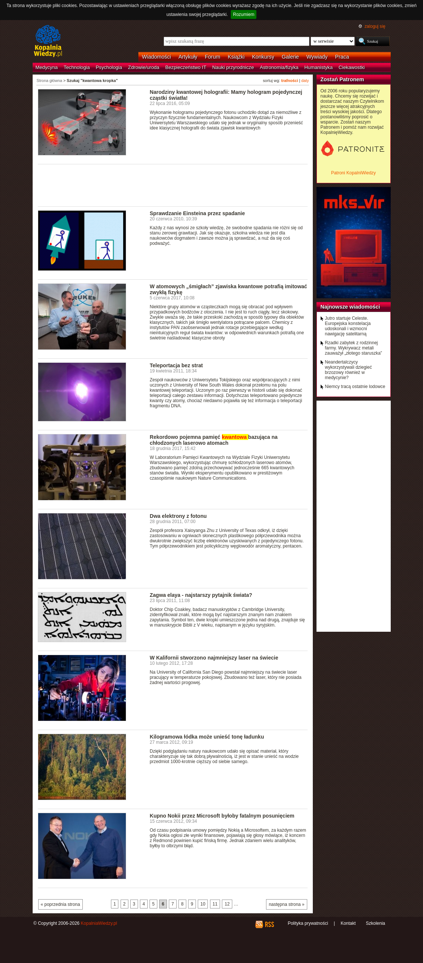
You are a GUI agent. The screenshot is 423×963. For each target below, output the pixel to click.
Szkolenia (375, 923)
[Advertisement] (173, 184)
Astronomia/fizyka (279, 67)
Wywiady (317, 57)
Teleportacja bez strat (176, 365)
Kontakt (348, 923)
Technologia (77, 67)
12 (226, 904)
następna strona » (286, 904)
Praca (342, 57)
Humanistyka (318, 67)
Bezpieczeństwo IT (185, 67)
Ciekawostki (352, 67)
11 (215, 904)
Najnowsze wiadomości (350, 307)
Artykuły (187, 57)
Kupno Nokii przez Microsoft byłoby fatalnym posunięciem (222, 816)
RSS (269, 924)
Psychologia (109, 67)
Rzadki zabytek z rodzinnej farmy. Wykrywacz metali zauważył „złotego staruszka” (353, 348)
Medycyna (47, 67)
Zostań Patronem (342, 79)
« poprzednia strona (60, 904)
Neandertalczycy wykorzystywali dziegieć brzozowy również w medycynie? (348, 369)
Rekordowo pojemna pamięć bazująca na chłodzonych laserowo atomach (214, 440)
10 (202, 904)
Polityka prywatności (308, 923)
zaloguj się (374, 26)
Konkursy (263, 57)
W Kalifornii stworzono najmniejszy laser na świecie (214, 658)
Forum (212, 57)
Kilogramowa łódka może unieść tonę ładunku (207, 737)
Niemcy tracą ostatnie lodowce (355, 386)
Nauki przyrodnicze (233, 67)
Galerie (290, 57)
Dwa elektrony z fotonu (178, 516)
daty (305, 80)
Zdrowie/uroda (143, 67)
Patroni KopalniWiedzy (353, 172)
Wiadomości (156, 57)
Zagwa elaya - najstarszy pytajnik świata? (201, 595)
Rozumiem (243, 14)
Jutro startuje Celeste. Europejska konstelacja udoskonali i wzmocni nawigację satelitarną (348, 326)
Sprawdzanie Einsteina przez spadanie (197, 213)
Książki (236, 57)
